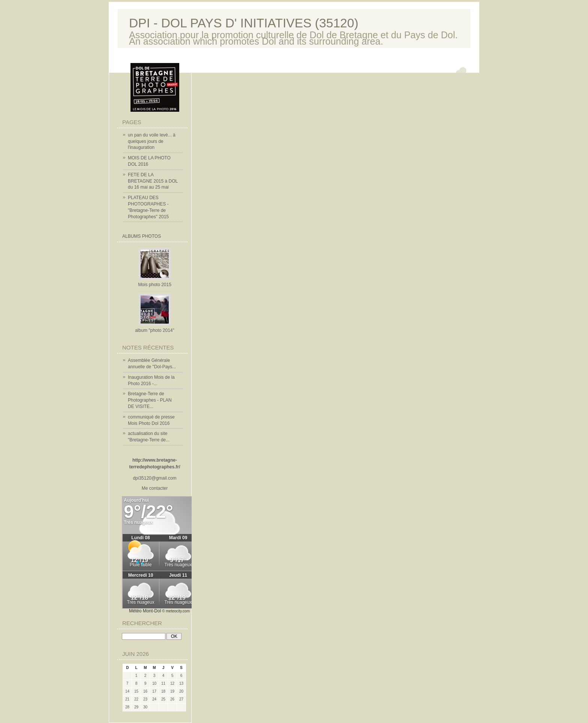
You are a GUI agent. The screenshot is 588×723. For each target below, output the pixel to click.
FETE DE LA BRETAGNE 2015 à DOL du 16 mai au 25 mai (153, 181)
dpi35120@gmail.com (154, 478)
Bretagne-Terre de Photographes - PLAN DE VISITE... (150, 400)
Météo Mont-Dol (145, 611)
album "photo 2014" (154, 330)
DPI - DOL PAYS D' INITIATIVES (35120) (243, 23)
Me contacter (155, 488)
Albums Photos (141, 236)
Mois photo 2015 (154, 284)
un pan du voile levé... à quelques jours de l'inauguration (152, 141)
